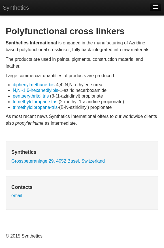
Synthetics (16, 8)
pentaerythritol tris (31, 96)
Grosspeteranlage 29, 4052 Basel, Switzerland (58, 161)
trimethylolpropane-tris (35, 107)
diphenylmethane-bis (34, 84)
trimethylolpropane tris (35, 101)
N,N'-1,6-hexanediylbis (35, 90)
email (16, 195)
